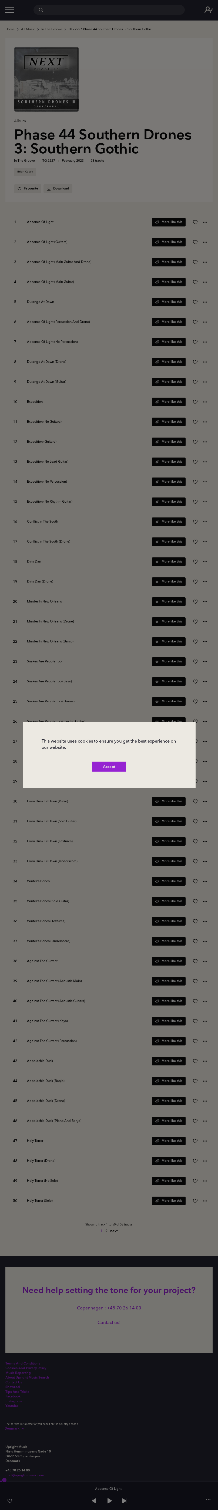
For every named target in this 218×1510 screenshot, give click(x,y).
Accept (109, 766)
